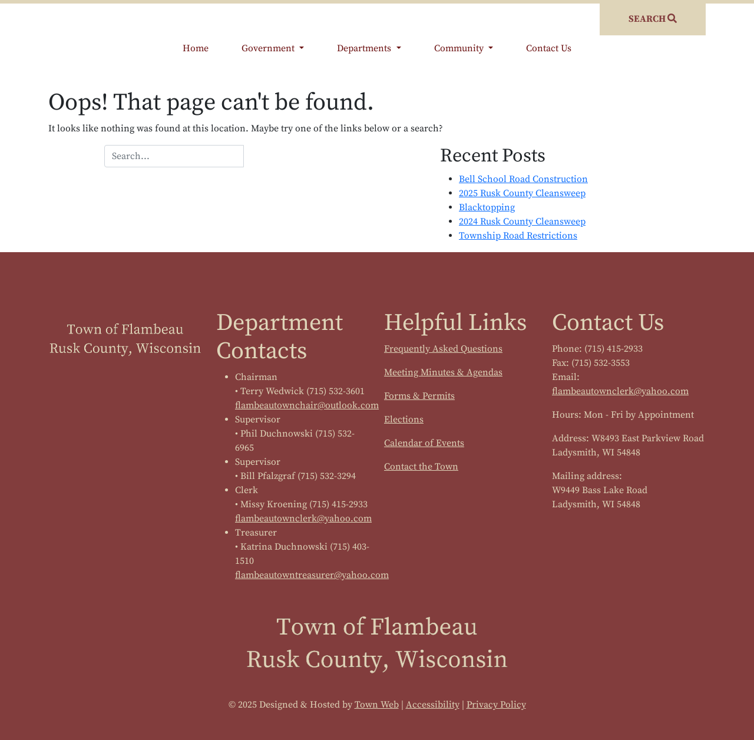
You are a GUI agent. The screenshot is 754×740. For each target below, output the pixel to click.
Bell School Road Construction (523, 179)
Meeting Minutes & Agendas (443, 372)
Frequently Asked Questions (443, 349)
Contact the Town (421, 467)
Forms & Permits (419, 396)
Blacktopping (487, 207)
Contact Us (548, 48)
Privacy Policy (496, 705)
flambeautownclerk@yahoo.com (303, 518)
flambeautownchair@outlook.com (307, 405)
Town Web (377, 705)
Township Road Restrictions (518, 236)
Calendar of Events (424, 443)
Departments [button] (365, 48)
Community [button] (460, 48)
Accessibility (432, 705)
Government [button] (269, 48)
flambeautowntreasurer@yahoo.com (312, 575)
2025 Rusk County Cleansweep (522, 193)
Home (196, 48)
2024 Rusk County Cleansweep (522, 221)
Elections (404, 419)
